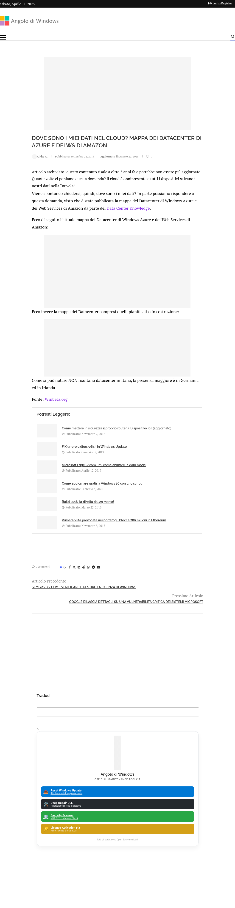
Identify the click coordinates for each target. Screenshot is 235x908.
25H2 (119, 769)
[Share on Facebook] (40, 531)
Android (119, 713)
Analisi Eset (119, 705)
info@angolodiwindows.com (126, 833)
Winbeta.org (25, 402)
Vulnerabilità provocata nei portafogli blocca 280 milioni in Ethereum (129, 480)
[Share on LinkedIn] (49, 531)
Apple (119, 721)
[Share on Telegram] (63, 531)
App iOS (121, 729)
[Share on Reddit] (54, 531)
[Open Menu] (3, 37)
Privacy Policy (105, 857)
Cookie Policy (130, 857)
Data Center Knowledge (93, 213)
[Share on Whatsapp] (59, 531)
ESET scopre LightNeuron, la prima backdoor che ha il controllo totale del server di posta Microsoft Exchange (189, 659)
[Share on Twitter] (44, 531)
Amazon (119, 697)
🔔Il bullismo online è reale (55, 633)
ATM (119, 737)
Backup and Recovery (119, 753)
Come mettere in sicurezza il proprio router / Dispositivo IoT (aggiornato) (53, 435)
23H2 (119, 761)
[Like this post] (35, 531)
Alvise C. (10, 156)
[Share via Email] (68, 531)
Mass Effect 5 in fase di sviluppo (176, 611)
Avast (119, 745)
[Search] (232, 37)
